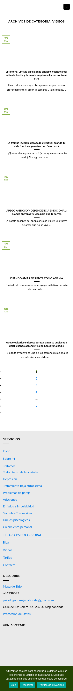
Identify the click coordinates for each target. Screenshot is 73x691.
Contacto (9, 565)
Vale (13, 684)
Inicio (6, 451)
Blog (6, 542)
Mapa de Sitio (12, 586)
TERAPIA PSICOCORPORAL (22, 535)
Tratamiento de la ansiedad (21, 472)
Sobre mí (9, 458)
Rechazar (27, 684)
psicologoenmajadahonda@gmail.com (28, 600)
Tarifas (7, 557)
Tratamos (9, 466)
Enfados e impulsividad (18, 506)
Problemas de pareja (17, 492)
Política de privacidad (51, 684)
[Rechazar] (65, 680)
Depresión (10, 479)
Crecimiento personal (17, 527)
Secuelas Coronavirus (17, 513)
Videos (7, 550)
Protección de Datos (17, 614)
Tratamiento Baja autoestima (22, 485)
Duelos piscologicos (16, 520)
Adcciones (10, 499)
